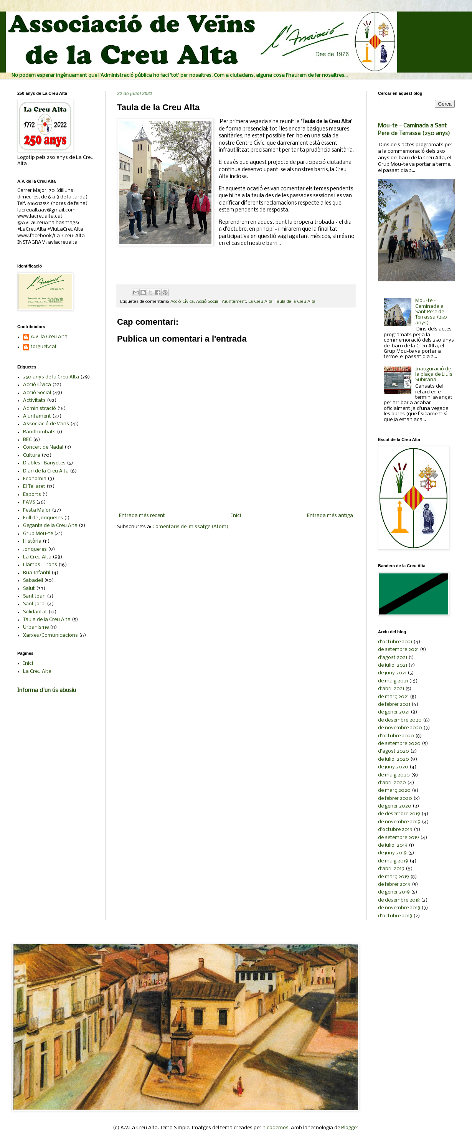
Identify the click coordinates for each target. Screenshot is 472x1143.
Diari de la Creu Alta (46, 471)
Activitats (34, 400)
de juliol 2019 (393, 845)
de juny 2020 (393, 767)
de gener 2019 (394, 892)
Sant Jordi (34, 603)
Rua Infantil (36, 572)
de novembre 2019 (399, 821)
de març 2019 (393, 876)
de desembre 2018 (399, 900)
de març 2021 (393, 696)
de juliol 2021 (392, 665)
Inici (236, 515)
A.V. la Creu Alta (49, 336)
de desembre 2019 (399, 813)
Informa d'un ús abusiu (46, 690)
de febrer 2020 (395, 798)
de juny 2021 (392, 673)
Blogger (349, 1127)
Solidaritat (35, 611)
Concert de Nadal (43, 447)
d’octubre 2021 (395, 641)
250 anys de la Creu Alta (51, 377)
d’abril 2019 (391, 868)
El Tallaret (34, 486)
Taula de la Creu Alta (295, 301)
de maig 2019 (393, 861)
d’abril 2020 (392, 782)
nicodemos (275, 1127)
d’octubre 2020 (396, 735)
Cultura (31, 455)
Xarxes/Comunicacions (50, 635)
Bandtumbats (39, 431)
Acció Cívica (182, 301)
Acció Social (207, 301)
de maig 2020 (394, 775)
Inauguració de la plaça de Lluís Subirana (433, 375)
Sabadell (33, 580)
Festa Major (37, 510)
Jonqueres (35, 549)
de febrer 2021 (394, 704)
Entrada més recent (142, 515)
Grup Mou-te (38, 533)
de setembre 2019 (398, 837)
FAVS (29, 502)
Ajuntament (234, 301)
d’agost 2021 (392, 657)
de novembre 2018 (399, 907)
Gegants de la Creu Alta (50, 525)
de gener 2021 (393, 712)
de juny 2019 (392, 853)
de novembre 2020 (400, 727)
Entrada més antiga (330, 515)
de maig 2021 (393, 681)
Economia (34, 478)
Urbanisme (36, 627)
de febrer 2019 (394, 884)
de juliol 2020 (393, 759)
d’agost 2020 (393, 751)
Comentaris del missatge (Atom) (190, 526)
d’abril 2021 (391, 688)
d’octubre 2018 (395, 915)
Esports (32, 494)
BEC (27, 439)
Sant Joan (34, 596)
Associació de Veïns (46, 423)
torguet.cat (44, 346)
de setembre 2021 (398, 649)
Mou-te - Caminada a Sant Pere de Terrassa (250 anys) (431, 311)
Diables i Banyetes (44, 463)
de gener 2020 (394, 806)
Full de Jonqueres (43, 517)
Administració (39, 408)
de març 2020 (394, 790)
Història (32, 541)
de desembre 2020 (400, 720)
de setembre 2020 (399, 743)
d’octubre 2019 (395, 829)
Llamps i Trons (40, 564)
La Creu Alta (260, 301)
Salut (29, 588)
